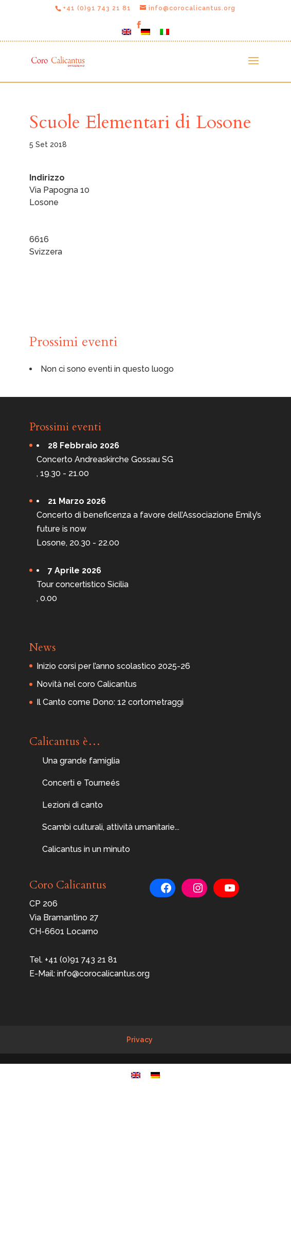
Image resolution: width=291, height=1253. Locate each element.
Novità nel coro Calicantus (87, 684)
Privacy (139, 1040)
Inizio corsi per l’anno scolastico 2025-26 (113, 666)
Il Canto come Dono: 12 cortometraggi (110, 702)
